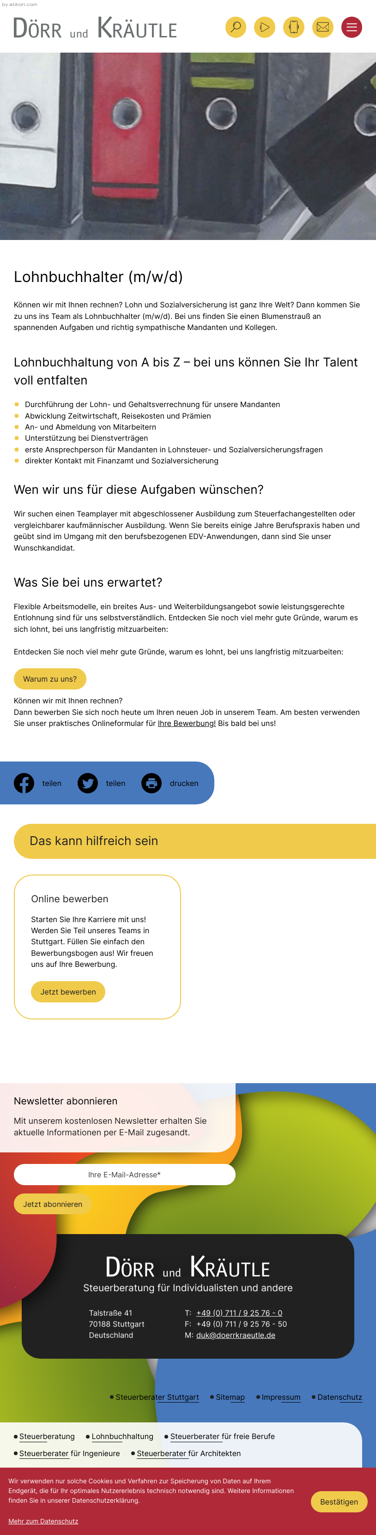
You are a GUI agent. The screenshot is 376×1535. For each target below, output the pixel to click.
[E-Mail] (125, 1174)
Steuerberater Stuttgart (157, 1397)
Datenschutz (339, 1397)
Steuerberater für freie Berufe (222, 1436)
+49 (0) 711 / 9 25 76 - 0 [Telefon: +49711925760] (239, 1313)
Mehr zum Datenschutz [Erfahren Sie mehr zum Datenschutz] (43, 1521)
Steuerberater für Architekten (189, 1453)
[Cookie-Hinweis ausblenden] (339, 1501)
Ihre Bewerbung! (187, 723)
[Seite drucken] (170, 783)
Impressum (281, 1397)
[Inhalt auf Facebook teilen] (38, 783)
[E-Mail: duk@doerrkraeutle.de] (323, 27)
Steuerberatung (47, 1436)
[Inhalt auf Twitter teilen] (102, 783)
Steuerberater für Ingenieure (69, 1453)
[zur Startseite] (95, 27)
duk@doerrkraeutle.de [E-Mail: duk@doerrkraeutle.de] (235, 1336)
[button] (293, 27)
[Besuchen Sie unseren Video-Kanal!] (264, 27)
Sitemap (230, 1397)
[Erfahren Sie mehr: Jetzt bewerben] (68, 991)
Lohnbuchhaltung (123, 1436)
